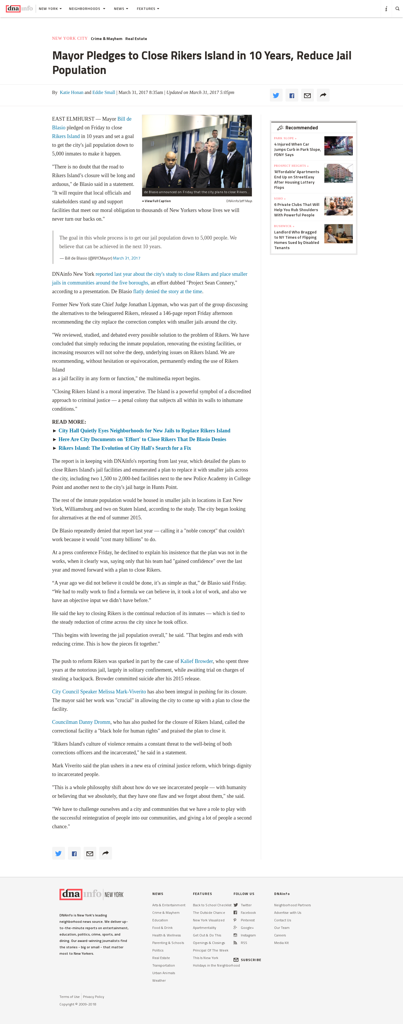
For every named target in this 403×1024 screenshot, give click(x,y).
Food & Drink (162, 927)
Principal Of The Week (211, 950)
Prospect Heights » (291, 165)
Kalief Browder (196, 661)
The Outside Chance (209, 912)
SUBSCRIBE (248, 960)
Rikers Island (66, 136)
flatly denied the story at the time (167, 291)
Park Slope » (285, 138)
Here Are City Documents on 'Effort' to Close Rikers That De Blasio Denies (142, 439)
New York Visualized (209, 920)
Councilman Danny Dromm (81, 722)
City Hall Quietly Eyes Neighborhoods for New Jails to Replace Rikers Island (144, 431)
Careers (280, 935)
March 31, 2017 (126, 258)
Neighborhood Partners (292, 905)
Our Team (282, 927)
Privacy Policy (93, 996)
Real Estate (136, 38)
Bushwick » (284, 226)
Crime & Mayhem (106, 38)
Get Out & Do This (207, 935)
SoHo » (280, 198)
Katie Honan (71, 92)
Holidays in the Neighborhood (216, 965)
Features (148, 8)
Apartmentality (204, 927)
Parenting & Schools (168, 942)
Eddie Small (103, 92)
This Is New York (205, 957)
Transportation (163, 965)
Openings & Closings (209, 942)
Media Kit (281, 942)
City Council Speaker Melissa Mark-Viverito (99, 692)
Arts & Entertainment (168, 905)
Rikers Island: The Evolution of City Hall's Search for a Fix (125, 448)
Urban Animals (163, 973)
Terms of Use (69, 996)
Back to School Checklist (212, 905)
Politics (158, 950)
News (121, 8)
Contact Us (282, 920)
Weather (159, 980)
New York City (70, 38)
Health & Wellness (166, 935)
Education (160, 920)
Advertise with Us (287, 912)
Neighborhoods (87, 8)
